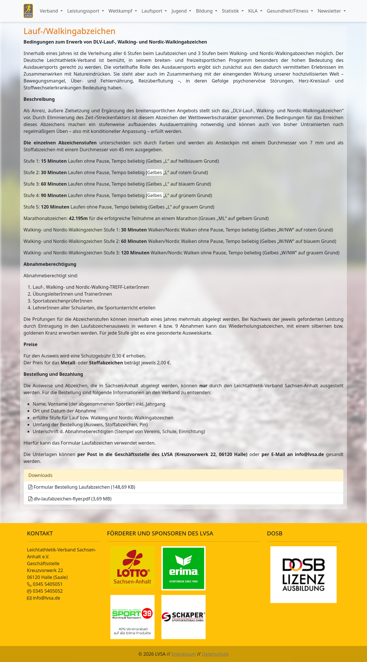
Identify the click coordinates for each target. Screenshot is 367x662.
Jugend (179, 11)
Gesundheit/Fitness (288, 11)
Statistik (231, 11)
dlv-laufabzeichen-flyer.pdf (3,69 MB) (70, 499)
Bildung (205, 11)
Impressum (183, 654)
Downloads (40, 475)
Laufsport (152, 11)
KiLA (253, 11)
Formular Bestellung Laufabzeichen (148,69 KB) (81, 487)
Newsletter (330, 11)
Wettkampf (121, 11)
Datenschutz (215, 654)
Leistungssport (84, 11)
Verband (49, 11)
